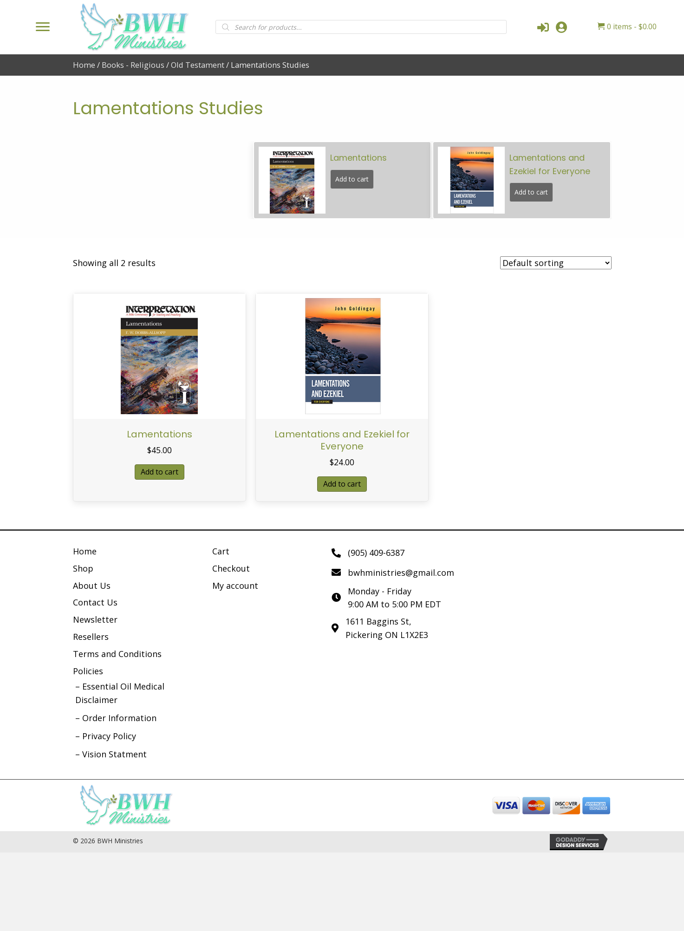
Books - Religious (133, 64)
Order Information (119, 717)
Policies (88, 671)
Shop (83, 568)
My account (235, 585)
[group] (342, 180)
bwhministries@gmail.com (401, 572)
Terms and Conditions (117, 653)
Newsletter (95, 619)
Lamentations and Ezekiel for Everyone (342, 440)
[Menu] (42, 27)
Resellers (91, 636)
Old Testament (197, 64)
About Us (92, 585)
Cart (220, 551)
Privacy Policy (109, 736)
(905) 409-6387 (376, 552)
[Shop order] (556, 262)
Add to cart (352, 179)
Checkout (231, 568)
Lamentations (159, 434)
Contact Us (95, 602)
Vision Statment (114, 754)
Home (84, 64)
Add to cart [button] (159, 472)
